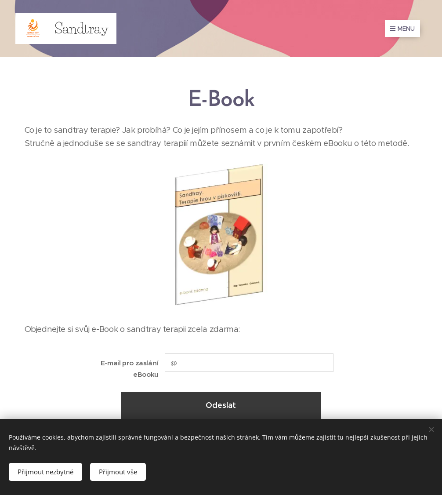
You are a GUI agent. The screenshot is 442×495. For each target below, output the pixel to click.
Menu (402, 29)
